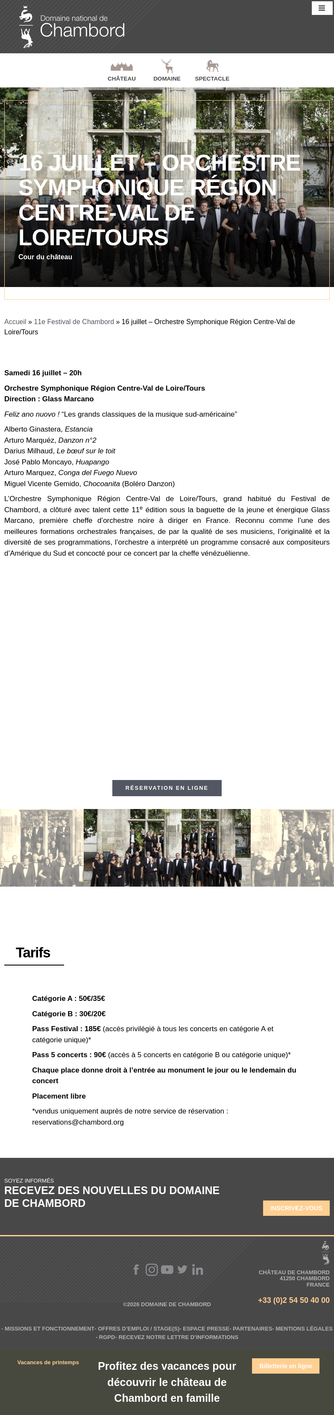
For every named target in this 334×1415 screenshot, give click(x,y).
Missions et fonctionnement (49, 1328)
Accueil (15, 321)
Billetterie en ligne (285, 1366)
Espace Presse (206, 1328)
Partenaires (252, 1328)
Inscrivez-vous (296, 1208)
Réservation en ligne (167, 788)
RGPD (107, 1337)
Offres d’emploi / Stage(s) (138, 1328)
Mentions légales (304, 1328)
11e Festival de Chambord (74, 321)
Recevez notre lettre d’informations (178, 1337)
